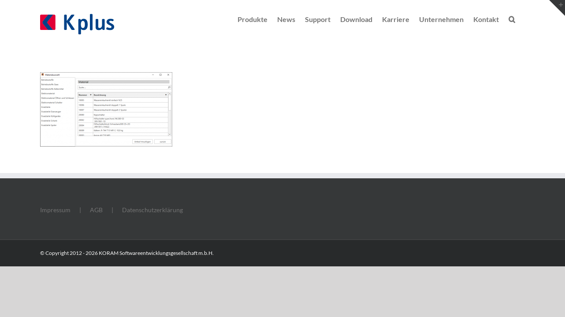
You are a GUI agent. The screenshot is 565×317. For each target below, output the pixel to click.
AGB (96, 210)
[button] (521, 18)
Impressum (55, 210)
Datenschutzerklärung (152, 210)
